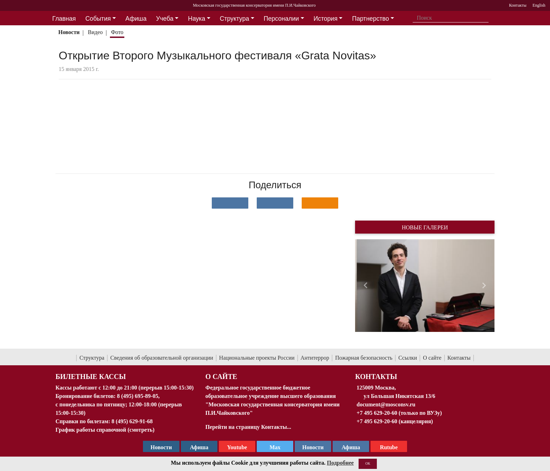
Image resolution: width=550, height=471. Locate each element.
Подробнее (340, 463)
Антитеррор (315, 358)
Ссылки (407, 358)
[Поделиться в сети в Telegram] (275, 203)
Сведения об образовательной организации (161, 358)
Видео (95, 32)
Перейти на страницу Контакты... (248, 427)
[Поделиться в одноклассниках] (320, 203)
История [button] (326, 18)
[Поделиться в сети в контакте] (230, 203)
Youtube (237, 447)
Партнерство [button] (370, 18)
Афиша (351, 447)
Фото (117, 32)
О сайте (432, 358)
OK (367, 463)
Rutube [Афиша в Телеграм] (389, 447)
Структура (91, 358)
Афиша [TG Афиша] (199, 447)
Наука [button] (196, 18)
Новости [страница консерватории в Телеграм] (161, 447)
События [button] (98, 18)
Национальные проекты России (257, 358)
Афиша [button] (135, 18)
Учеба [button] (164, 18)
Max (274, 447)
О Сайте (221, 376)
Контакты (459, 358)
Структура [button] (234, 18)
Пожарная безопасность (363, 358)
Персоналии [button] (281, 18)
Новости (69, 32)
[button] (365, 285)
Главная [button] (64, 18)
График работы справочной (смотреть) (105, 430)
